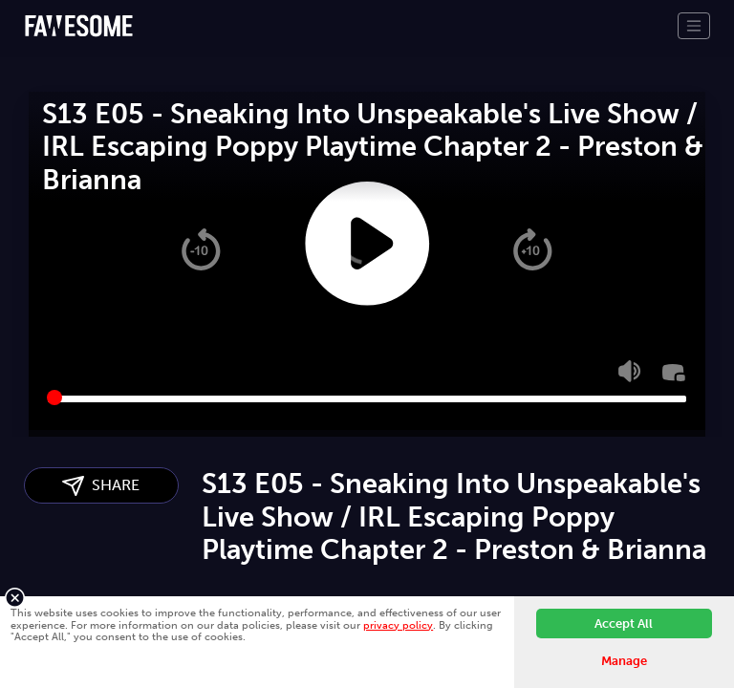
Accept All (623, 623)
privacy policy (398, 625)
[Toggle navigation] (694, 25)
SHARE (101, 486)
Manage (624, 661)
